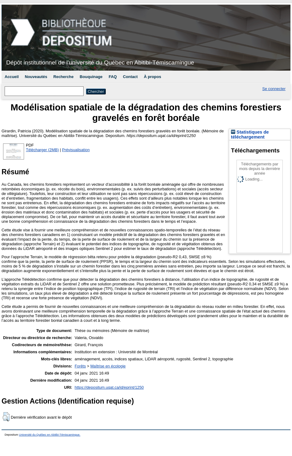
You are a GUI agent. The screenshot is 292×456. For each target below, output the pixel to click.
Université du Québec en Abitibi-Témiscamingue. (49, 434)
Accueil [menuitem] (12, 76)
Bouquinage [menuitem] (91, 76)
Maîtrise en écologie (108, 366)
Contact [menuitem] (130, 76)
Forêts (80, 366)
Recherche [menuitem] (63, 76)
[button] (6, 416)
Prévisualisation (76, 149)
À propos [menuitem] (152, 76)
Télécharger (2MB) (42, 149)
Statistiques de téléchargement (250, 134)
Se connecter (274, 88)
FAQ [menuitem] (113, 76)
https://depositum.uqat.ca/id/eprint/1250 (109, 387)
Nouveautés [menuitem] (36, 76)
